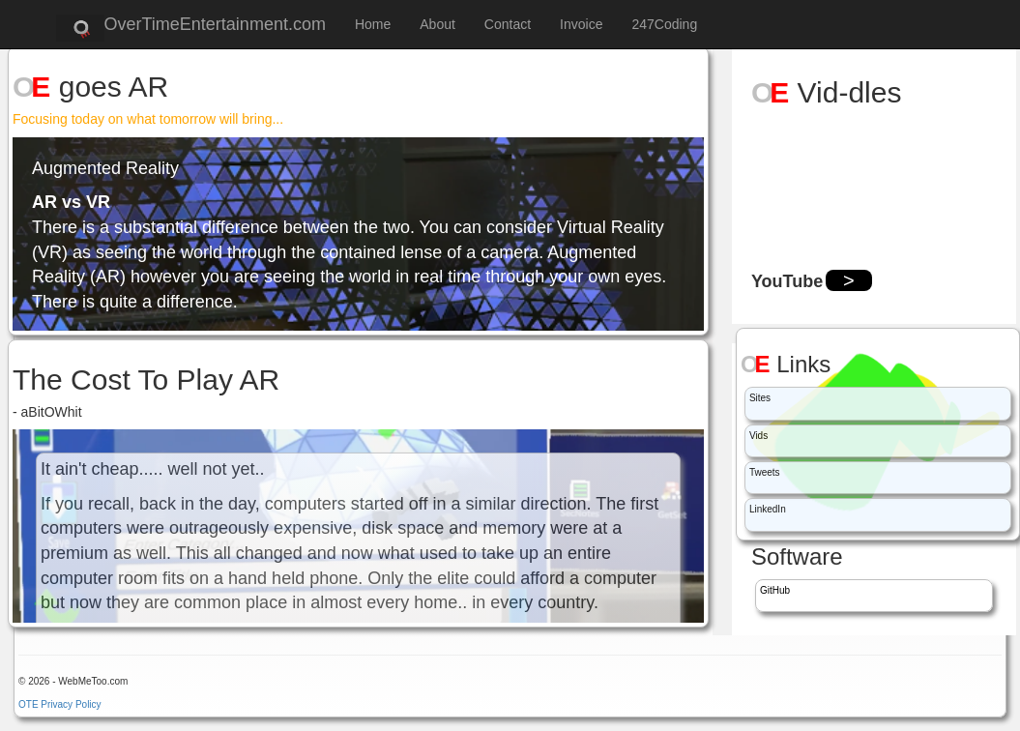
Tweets (764, 472)
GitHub (775, 590)
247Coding (664, 24)
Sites (760, 398)
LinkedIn (767, 509)
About (437, 24)
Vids (758, 435)
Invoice (581, 24)
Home (373, 24)
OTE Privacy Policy (60, 704)
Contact (507, 24)
